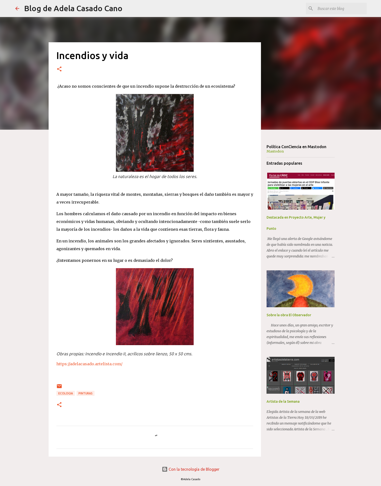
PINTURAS (85, 393)
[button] (59, 69)
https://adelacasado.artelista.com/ (89, 363)
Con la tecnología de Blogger (190, 469)
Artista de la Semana (283, 401)
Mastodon (275, 151)
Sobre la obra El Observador (289, 315)
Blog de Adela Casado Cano (73, 8)
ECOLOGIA (65, 393)
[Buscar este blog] (341, 8)
